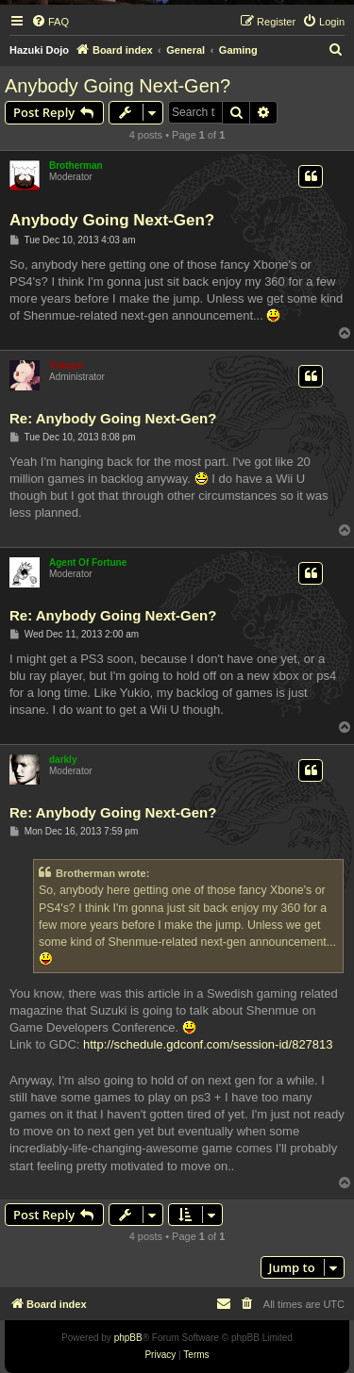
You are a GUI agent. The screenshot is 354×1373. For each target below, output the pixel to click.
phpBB (128, 1337)
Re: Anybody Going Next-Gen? (112, 418)
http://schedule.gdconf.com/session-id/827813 (208, 1044)
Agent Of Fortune (87, 562)
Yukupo (66, 365)
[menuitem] (50, 21)
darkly (62, 759)
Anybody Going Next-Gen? (117, 85)
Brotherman (76, 165)
